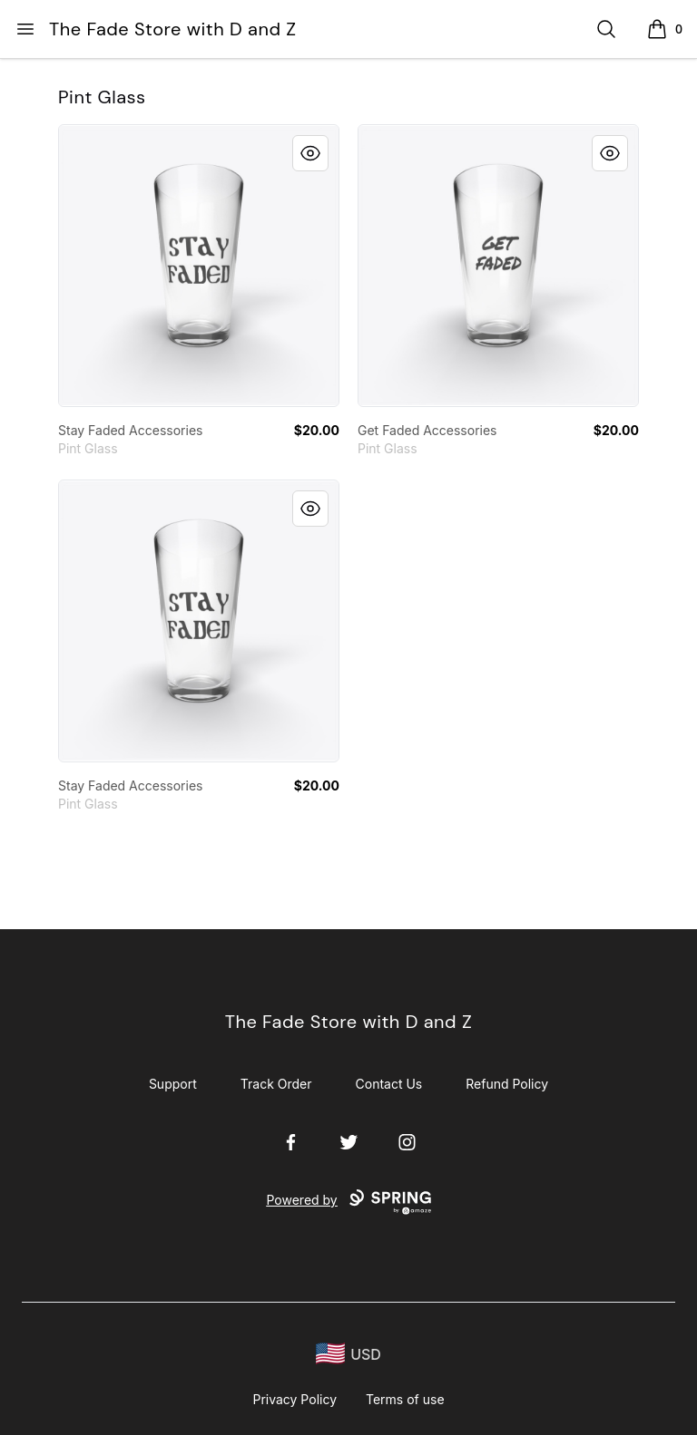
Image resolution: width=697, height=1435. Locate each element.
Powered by (348, 1202)
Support (173, 1083)
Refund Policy (507, 1083)
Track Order (276, 1083)
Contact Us (389, 1083)
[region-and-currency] (348, 1354)
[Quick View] (310, 153)
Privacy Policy (294, 1399)
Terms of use (405, 1399)
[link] (199, 265)
